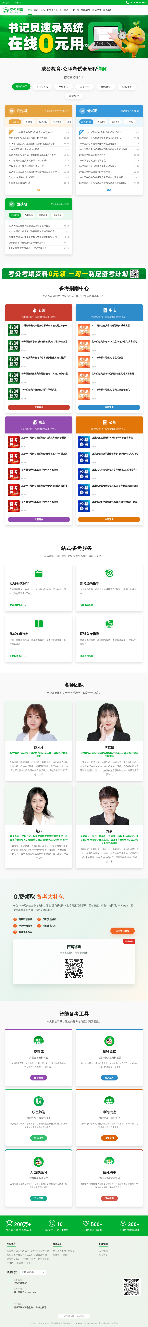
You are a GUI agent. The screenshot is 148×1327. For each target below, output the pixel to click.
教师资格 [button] (96, 10)
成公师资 (6, 2)
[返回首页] (13, 10)
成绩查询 (115, 122)
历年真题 (57, 215)
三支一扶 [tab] (84, 87)
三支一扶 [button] (74, 10)
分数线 (130, 122)
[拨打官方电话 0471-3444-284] (136, 2)
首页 (30, 10)
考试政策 (101, 122)
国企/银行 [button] (107, 10)
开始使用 (109, 1138)
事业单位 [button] (64, 10)
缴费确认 (71, 122)
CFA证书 (80, 1316)
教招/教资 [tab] (127, 87)
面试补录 (43, 215)
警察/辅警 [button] (85, 10)
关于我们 (18, 2)
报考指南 (57, 122)
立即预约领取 (123, 931)
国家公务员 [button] (39, 10)
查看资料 (38, 1077)
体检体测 (29, 215)
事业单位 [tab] (63, 87)
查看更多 (39, 407)
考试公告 (15, 122)
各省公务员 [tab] (42, 87)
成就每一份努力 (60, 1255)
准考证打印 (86, 122)
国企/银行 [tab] (74, 95)
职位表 (29, 122)
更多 (39, 189)
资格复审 (15, 215)
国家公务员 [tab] (21, 86)
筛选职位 (38, 1138)
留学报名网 (69, 1316)
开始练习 (38, 1198)
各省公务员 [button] (52, 10)
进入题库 (109, 1077)
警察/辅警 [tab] (106, 87)
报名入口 (43, 122)
